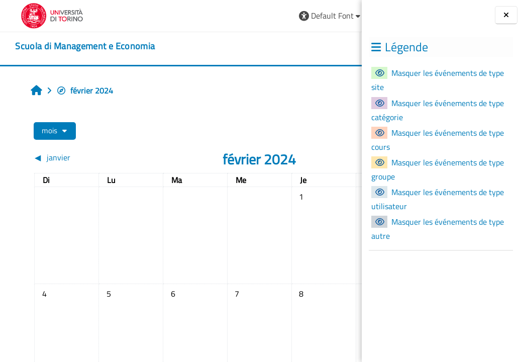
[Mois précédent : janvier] (65, 157)
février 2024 (76, 90)
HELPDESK (301, 48)
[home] (72, 46)
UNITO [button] (246, 48)
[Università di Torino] (39, 15)
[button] (196, 16)
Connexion (328, 16)
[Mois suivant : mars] (306, 157)
